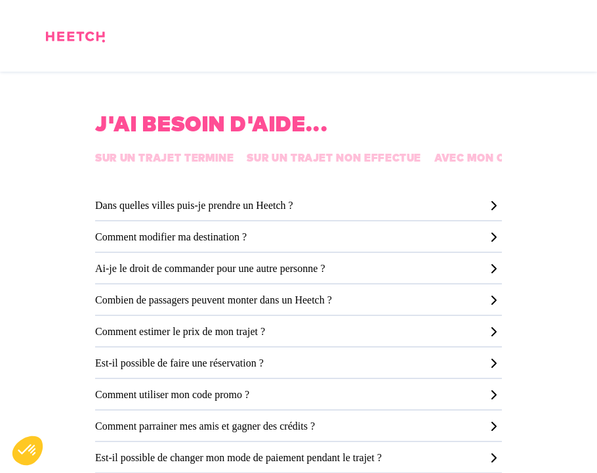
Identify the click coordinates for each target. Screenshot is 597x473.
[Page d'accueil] (75, 39)
